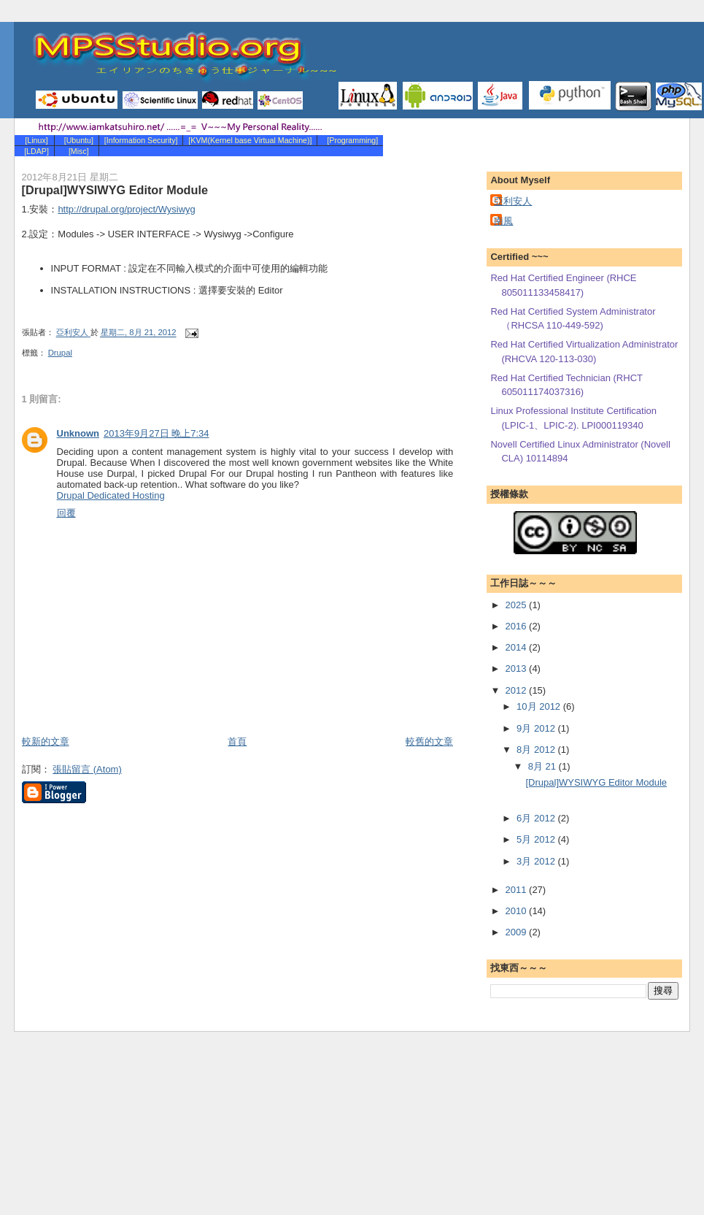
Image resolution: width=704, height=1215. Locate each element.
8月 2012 (537, 749)
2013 (518, 668)
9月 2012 (537, 728)
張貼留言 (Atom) (87, 769)
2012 (518, 690)
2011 (518, 889)
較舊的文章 (429, 741)
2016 (518, 626)
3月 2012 (537, 861)
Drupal (60, 352)
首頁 (237, 741)
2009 (518, 932)
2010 (518, 910)
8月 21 (543, 766)
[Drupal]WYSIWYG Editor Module (596, 782)
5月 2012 (537, 839)
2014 (518, 647)
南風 (503, 220)
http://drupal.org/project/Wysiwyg (126, 209)
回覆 (66, 512)
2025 (518, 604)
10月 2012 (540, 706)
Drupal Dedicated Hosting (111, 495)
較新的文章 (45, 741)
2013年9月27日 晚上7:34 (156, 433)
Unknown (78, 433)
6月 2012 (537, 818)
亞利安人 (513, 201)
